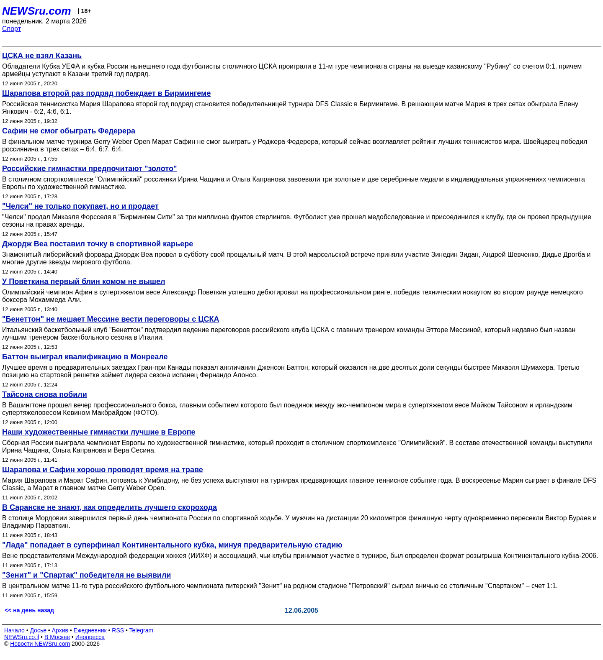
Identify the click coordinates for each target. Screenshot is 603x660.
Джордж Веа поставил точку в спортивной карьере (97, 244)
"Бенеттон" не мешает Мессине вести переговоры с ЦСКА (110, 319)
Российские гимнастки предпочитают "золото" (89, 168)
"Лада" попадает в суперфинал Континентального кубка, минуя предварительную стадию (172, 545)
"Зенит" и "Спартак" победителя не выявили (86, 575)
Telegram (141, 630)
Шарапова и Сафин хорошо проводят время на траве (102, 470)
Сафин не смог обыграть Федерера (68, 131)
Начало (14, 630)
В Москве (57, 637)
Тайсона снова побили (44, 394)
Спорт (11, 28)
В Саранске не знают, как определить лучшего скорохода (109, 507)
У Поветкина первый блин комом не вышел (83, 281)
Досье (38, 630)
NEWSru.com (36, 11)
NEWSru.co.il (21, 637)
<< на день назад (29, 610)
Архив (60, 630)
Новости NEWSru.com (40, 643)
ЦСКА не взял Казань (42, 55)
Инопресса (90, 637)
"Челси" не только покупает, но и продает (80, 206)
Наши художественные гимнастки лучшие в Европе (99, 432)
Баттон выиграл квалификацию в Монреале (85, 357)
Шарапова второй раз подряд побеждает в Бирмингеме (106, 93)
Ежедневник (90, 630)
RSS (118, 630)
